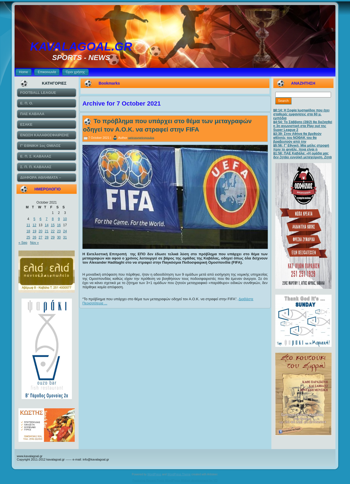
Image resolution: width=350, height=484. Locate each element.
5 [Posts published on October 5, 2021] (35, 219)
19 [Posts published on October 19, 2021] (34, 231)
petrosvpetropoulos (141, 137)
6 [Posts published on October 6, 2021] (40, 219)
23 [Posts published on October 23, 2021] (59, 231)
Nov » (34, 243)
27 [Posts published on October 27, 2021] (40, 237)
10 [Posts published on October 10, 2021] (65, 219)
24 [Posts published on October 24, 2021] (65, 231)
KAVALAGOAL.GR (81, 46)
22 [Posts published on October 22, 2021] (53, 231)
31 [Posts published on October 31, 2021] (65, 237)
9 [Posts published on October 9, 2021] (59, 219)
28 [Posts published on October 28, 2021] (46, 237)
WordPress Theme (179, 474)
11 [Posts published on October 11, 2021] (28, 225)
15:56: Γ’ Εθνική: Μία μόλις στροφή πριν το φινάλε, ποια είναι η (301, 147)
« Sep (22, 243)
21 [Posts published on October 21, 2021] (46, 231)
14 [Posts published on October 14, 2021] (46, 225)
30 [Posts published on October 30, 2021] (59, 237)
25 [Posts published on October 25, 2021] (28, 237)
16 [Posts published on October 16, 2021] (59, 225)
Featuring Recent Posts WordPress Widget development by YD (175, 480)
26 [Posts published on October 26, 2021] (34, 237)
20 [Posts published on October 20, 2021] (40, 231)
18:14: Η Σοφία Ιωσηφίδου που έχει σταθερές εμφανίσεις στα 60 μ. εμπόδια (301, 114)
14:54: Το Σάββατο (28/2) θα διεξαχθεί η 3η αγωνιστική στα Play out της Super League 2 (302, 126)
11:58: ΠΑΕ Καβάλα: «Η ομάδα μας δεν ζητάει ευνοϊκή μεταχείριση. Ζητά (302, 155)
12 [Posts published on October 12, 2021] (34, 225)
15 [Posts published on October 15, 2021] (53, 225)
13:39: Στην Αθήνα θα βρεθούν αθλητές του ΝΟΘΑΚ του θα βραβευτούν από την (297, 138)
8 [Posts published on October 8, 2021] (53, 219)
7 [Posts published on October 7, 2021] (47, 219)
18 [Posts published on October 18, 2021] (28, 231)
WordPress (154, 474)
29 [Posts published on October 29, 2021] (53, 237)
